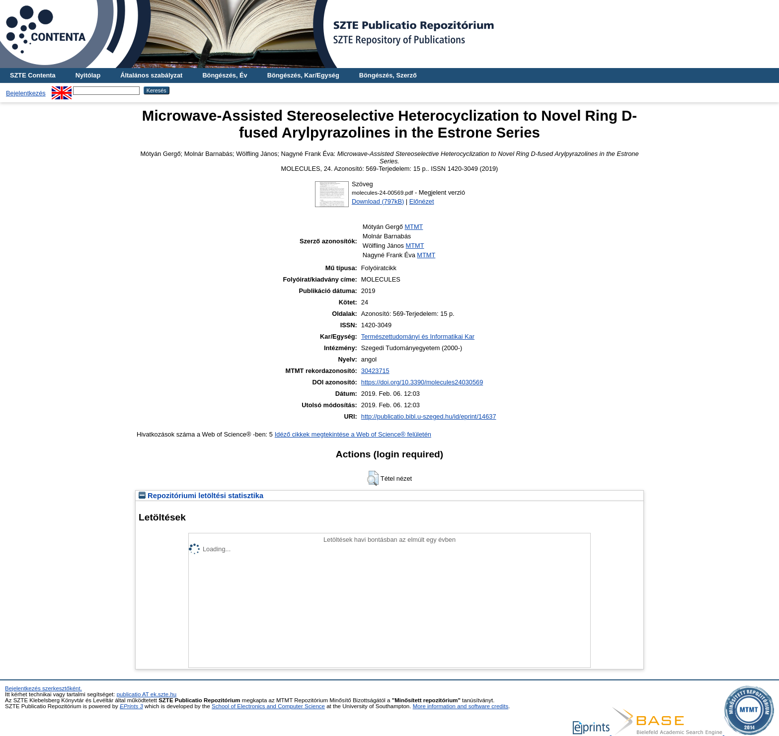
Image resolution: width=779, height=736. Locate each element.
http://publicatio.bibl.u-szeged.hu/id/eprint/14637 (428, 416)
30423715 (375, 370)
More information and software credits (461, 706)
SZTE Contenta (33, 75)
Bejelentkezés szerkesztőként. (43, 688)
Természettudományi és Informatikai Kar (417, 336)
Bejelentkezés (26, 93)
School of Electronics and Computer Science (268, 706)
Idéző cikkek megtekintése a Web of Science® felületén (353, 434)
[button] (373, 478)
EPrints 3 (131, 706)
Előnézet (421, 201)
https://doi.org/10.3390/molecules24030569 (422, 382)
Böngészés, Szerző (388, 75)
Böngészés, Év (224, 75)
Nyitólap (88, 75)
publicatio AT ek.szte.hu (147, 694)
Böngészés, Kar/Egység (303, 75)
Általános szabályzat (151, 75)
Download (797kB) (378, 201)
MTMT (413, 226)
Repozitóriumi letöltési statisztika (201, 496)
